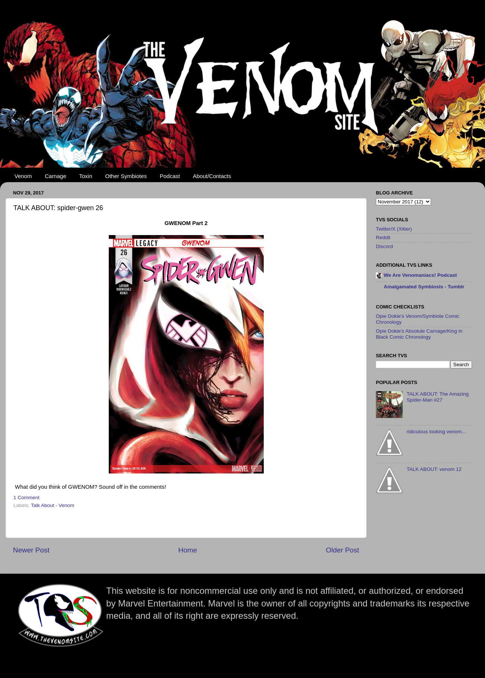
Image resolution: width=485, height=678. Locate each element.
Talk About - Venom (52, 505)
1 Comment (26, 497)
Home (187, 550)
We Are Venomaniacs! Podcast (420, 275)
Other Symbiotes (126, 176)
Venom (23, 176)
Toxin (85, 176)
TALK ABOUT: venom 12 (434, 469)
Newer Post (31, 550)
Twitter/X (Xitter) (394, 229)
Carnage (55, 176)
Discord (384, 246)
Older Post (342, 550)
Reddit (383, 237)
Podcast (170, 176)
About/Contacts (212, 176)
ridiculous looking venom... (436, 431)
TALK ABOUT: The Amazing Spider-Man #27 (437, 397)
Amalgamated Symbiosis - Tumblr (424, 286)
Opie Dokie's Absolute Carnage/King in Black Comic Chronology (419, 334)
